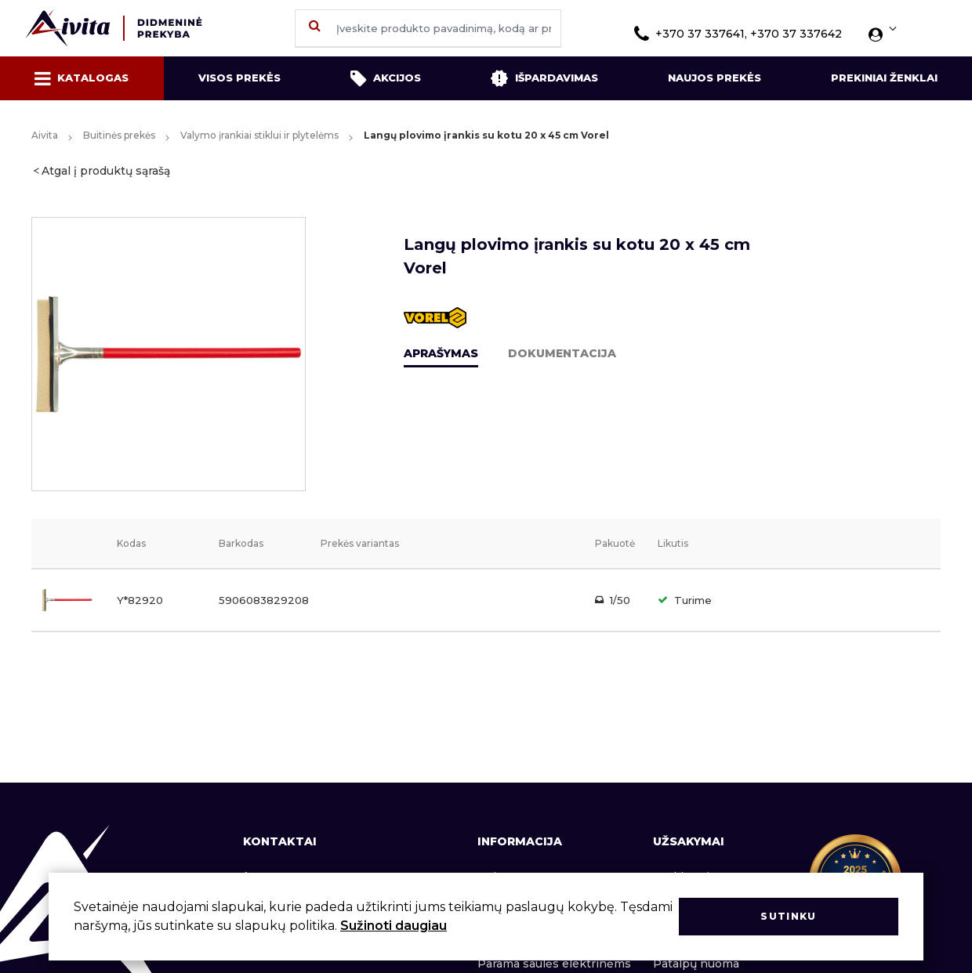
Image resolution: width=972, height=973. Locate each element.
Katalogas (81, 78)
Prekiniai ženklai (884, 77)
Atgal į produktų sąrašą (106, 171)
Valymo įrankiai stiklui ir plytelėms (259, 135)
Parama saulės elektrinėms (554, 964)
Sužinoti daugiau (393, 925)
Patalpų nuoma (696, 964)
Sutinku (788, 916)
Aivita (44, 135)
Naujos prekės (714, 77)
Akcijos (385, 78)
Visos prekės (239, 77)
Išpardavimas (544, 78)
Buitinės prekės (119, 135)
